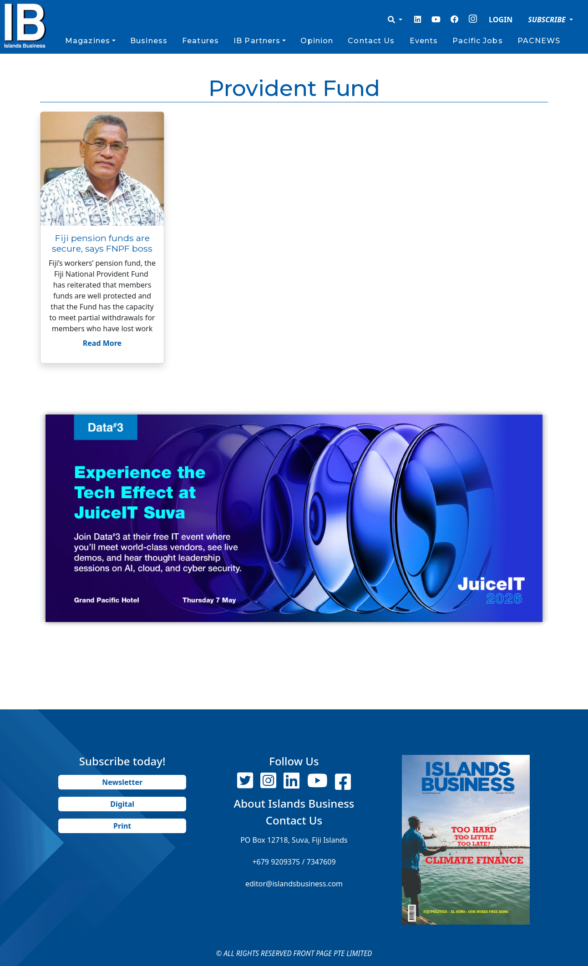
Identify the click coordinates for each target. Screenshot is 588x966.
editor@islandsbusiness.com (294, 884)
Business (148, 40)
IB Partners (256, 40)
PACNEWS (539, 40)
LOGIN (500, 20)
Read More (102, 343)
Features (200, 40)
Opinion (316, 40)
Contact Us (371, 40)
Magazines (87, 40)
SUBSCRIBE (548, 20)
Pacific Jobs (477, 40)
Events (424, 40)
